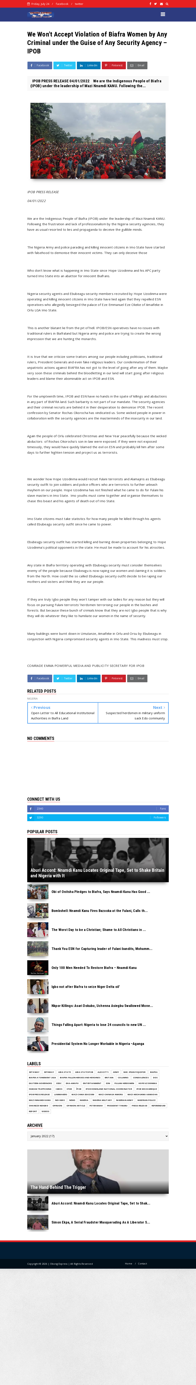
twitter (79, 4)
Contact (142, 1263)
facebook (62, 4)
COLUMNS (123, 1077)
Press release (139, 1105)
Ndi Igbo (60, 1100)
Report (33, 1111)
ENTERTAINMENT (92, 1083)
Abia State (64, 1072)
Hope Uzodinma (148, 1083)
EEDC (58, 1083)
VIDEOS (45, 1111)
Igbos (59, 1089)
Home (128, 1263)
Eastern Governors (40, 1083)
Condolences (141, 1077)
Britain (109, 1077)
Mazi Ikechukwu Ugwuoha (143, 1094)
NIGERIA (84, 1100)
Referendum (158, 1105)
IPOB (69, 1089)
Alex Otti (103, 1072)
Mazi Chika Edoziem (83, 1094)
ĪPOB (78, 1089)
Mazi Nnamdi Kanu (40, 1100)
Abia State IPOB (84, 1072)
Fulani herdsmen (124, 1083)
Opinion (57, 1105)
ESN (108, 1083)
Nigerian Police (146, 1100)
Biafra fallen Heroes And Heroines (80, 1077)
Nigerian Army (124, 1100)
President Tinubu (117, 1105)
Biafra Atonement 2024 (42, 1077)
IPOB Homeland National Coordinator (109, 1089)
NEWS (72, 1100)
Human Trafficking (40, 1089)
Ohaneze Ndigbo (38, 1105)
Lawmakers (60, 1094)
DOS (155, 1077)
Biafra (154, 1072)
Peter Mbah (96, 1105)
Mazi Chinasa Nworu (111, 1094)
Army (116, 1072)
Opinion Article (76, 1105)
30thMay (49, 1072)
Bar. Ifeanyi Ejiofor (135, 1072)
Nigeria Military (102, 1100)
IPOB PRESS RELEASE (39, 1094)
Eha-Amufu (72, 1083)
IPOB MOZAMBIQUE (146, 1089)
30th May (34, 1072)
